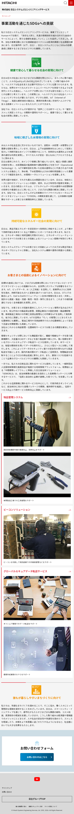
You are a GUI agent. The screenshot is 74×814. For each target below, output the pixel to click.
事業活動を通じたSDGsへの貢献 (27, 23)
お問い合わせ (7, 792)
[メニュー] (71, 3)
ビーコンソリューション (17, 509)
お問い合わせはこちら (37, 757)
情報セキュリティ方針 (36, 806)
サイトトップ (6, 16)
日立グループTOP (37, 799)
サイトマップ (7, 788)
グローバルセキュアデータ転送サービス (25, 571)
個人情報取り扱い (21, 806)
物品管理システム (13, 397)
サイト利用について (51, 806)
